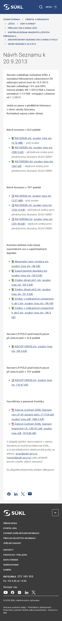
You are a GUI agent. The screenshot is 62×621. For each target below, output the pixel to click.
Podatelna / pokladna (15, 555)
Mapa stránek (10, 560)
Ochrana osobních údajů (14, 607)
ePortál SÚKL (10, 528)
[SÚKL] (13, 7)
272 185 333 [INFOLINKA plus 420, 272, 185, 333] (25, 576)
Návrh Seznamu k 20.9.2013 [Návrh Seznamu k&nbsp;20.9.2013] (22, 44)
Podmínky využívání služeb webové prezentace (25, 610)
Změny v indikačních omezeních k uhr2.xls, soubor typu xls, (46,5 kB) (33, 313)
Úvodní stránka (11, 19)
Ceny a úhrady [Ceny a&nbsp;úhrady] (27, 24)
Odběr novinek (11, 565)
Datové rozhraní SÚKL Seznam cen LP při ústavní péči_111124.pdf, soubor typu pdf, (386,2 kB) (33, 414)
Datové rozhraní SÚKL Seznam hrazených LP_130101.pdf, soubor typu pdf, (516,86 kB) (32, 428)
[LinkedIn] (26, 592)
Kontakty (8, 550)
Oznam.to (53, 610)
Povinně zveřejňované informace (21, 533)
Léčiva (11, 24)
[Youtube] (5, 592)
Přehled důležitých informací (19, 538)
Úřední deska (10, 523)
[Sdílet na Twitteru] (23, 493)
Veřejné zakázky (12, 543)
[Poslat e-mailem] (30, 493)
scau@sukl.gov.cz (26, 453)
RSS (5, 613)
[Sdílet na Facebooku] (9, 493)
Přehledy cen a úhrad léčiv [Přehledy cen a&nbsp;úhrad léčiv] (22, 28)
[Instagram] (19, 592)
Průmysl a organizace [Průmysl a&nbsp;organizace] (37, 19)
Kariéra (7, 570)
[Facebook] (12, 592)
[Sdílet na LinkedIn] (16, 493)
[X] (33, 592)
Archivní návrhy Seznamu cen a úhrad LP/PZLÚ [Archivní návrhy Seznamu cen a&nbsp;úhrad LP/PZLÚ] (33, 40)
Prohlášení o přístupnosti (39, 607)
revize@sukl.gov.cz (19, 457)
